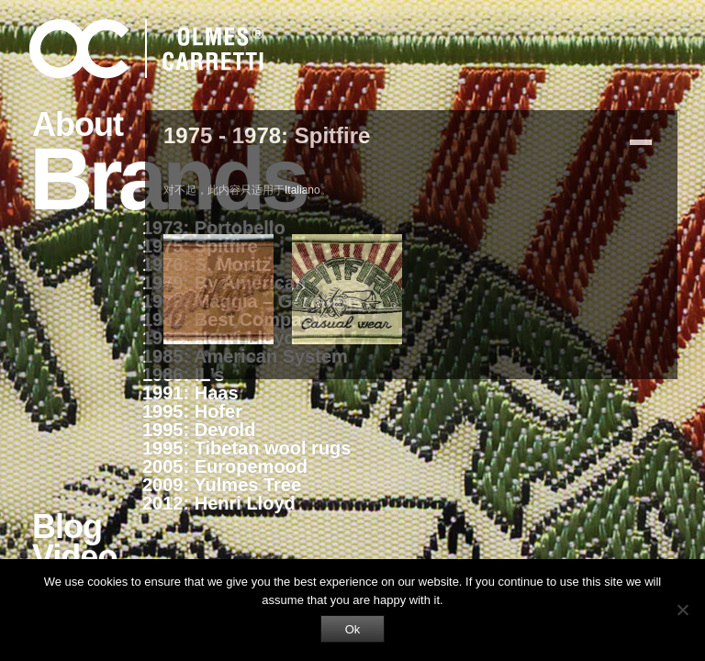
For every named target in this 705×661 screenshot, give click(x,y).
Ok (353, 629)
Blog (67, 526)
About (77, 124)
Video (74, 557)
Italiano (302, 190)
